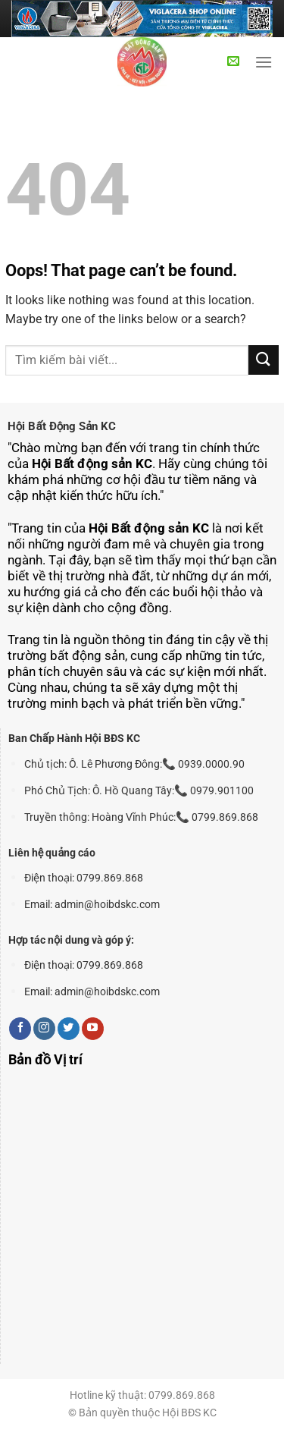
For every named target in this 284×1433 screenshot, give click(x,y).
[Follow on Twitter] (69, 1028)
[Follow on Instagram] (44, 1028)
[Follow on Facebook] (20, 1028)
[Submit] (263, 360)
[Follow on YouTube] (93, 1028)
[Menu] (263, 61)
